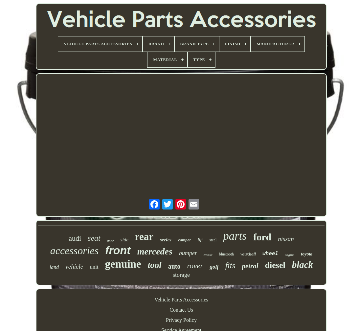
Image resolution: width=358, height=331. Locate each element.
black (302, 264)
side (124, 239)
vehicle (74, 266)
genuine (123, 264)
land (54, 267)
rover (195, 266)
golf (214, 267)
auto (174, 266)
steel (212, 240)
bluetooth (226, 254)
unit (94, 267)
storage (181, 275)
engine (289, 255)
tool (155, 265)
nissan (286, 238)
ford (262, 237)
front (117, 250)
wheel (270, 254)
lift (200, 239)
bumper (188, 253)
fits (230, 265)
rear (144, 236)
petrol (250, 266)
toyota (306, 254)
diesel (275, 265)
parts (235, 236)
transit (208, 255)
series (165, 239)
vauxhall (248, 254)
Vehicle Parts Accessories (181, 299)
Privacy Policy (181, 320)
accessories (74, 250)
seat (94, 238)
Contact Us (181, 310)
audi (75, 238)
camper (184, 239)
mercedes (154, 251)
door (110, 241)
